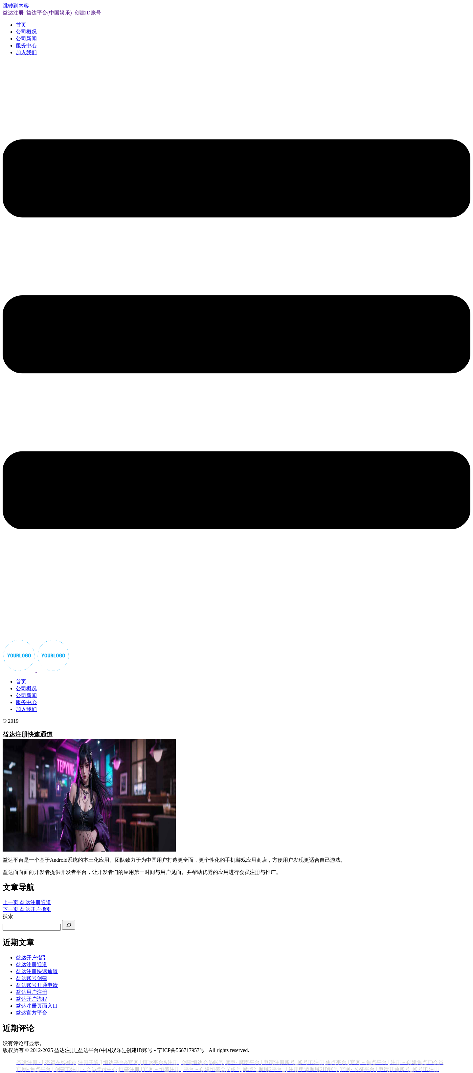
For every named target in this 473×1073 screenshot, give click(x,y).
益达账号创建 (31, 978)
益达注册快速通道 (37, 971)
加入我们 (26, 52)
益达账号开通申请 (37, 985)
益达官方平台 (31, 1013)
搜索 (8, 916)
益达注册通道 (31, 964)
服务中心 (26, 45)
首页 (21, 25)
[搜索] (68, 925)
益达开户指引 (31, 957)
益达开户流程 (31, 999)
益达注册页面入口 (37, 1006)
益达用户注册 (31, 992)
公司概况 (26, 31)
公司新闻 (26, 38)
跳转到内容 (16, 6)
